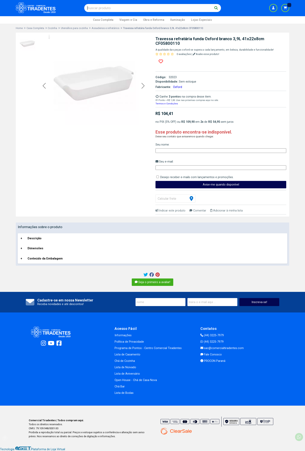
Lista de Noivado (125, 367)
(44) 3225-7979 (212, 335)
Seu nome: (162, 144)
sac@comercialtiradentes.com (222, 348)
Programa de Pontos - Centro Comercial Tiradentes (148, 348)
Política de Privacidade (129, 341)
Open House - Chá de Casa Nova (136, 380)
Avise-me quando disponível (221, 184)
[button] (44, 86)
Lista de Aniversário (127, 373)
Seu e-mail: (164, 161)
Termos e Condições (166, 103)
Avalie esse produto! (206, 54)
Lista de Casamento (127, 354)
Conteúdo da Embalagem (45, 258)
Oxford (177, 87)
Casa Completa (103, 20)
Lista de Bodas (124, 393)
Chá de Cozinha (125, 361)
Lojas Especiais (201, 20)
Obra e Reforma (153, 20)
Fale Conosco (211, 354)
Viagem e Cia (128, 20)
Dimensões (35, 248)
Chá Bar (120, 386)
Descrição (35, 238)
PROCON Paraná (212, 361)
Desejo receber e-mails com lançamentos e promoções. (197, 177)
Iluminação (177, 20)
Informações (123, 335)
